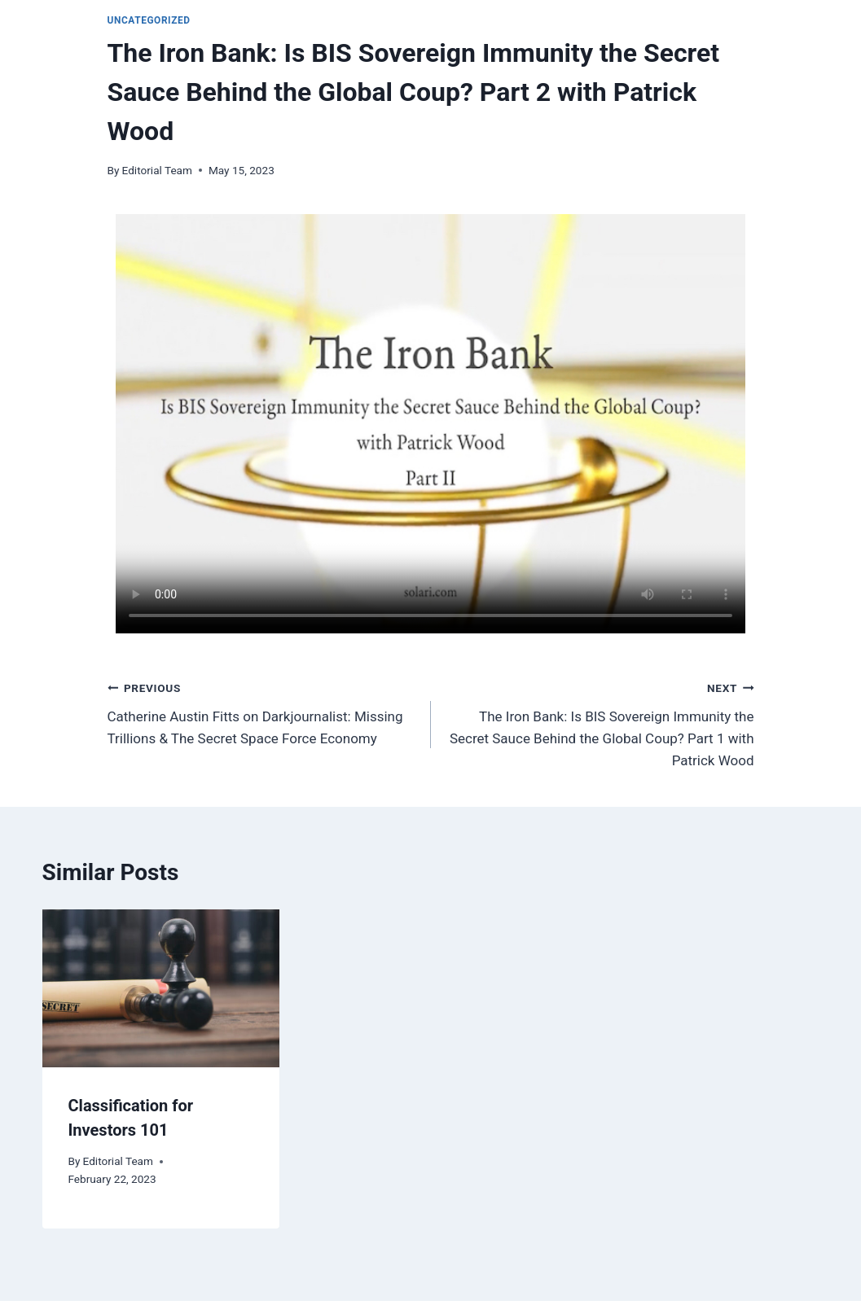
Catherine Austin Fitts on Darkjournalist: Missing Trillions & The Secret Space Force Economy (262, 712)
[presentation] (160, 988)
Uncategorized (149, 20)
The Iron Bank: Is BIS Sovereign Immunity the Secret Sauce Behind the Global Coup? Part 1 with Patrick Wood (599, 723)
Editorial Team (157, 170)
